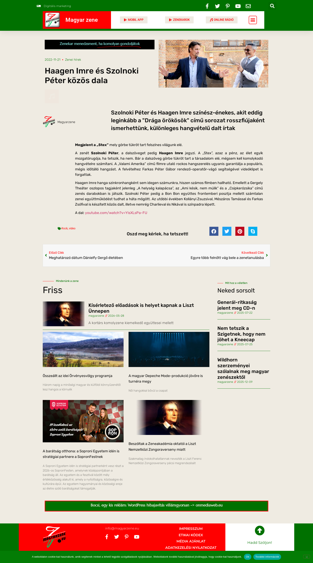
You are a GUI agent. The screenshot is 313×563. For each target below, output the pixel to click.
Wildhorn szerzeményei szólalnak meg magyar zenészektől (243, 368)
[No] (306, 556)
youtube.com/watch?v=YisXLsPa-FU (116, 213)
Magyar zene (81, 20)
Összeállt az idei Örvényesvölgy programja (77, 376)
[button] (272, 6)
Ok (247, 556)
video (72, 228)
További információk (267, 556)
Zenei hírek (73, 60)
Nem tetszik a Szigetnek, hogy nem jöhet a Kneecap (241, 334)
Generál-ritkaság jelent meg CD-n (237, 305)
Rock (64, 228)
